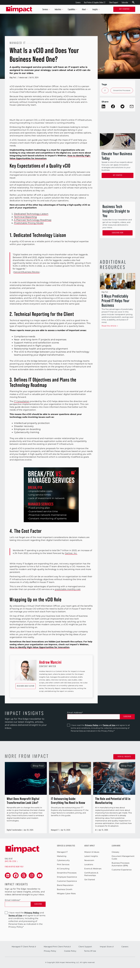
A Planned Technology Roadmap (32, 220)
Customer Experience (67, 881)
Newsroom (89, 860)
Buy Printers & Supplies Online (94, 2)
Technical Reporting (25, 217)
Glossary (115, 852)
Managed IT (62, 852)
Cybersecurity (63, 860)
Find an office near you (14, 867)
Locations (88, 864)
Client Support (113, 2)
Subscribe (125, 2)
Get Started (124, 9)
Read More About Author (25, 686)
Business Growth (64, 889)
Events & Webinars (92, 869)
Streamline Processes (121, 90)
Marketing (61, 856)
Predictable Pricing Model (28, 223)
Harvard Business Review (26, 272)
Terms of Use (109, 725)
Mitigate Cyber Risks (66, 894)
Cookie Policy (70, 951)
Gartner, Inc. (71, 553)
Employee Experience (67, 877)
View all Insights (124, 757)
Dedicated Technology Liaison (31, 214)
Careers (78, 2)
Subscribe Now (117, 233)
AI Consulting (63, 869)
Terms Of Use (90, 951)
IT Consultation (21, 401)
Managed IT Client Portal (24, 947)
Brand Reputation (65, 885)
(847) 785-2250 (11, 861)
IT (105, 90)
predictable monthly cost (67, 589)
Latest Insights (91, 856)
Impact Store (107, 947)
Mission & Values (91, 852)
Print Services (63, 864)
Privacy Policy (91, 725)
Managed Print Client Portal (57, 947)
